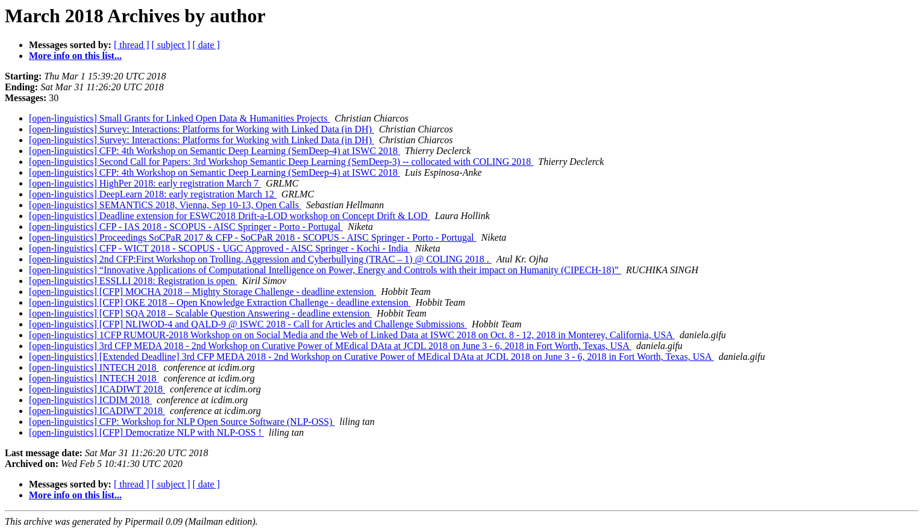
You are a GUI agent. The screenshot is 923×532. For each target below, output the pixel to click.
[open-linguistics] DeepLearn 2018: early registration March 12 (153, 194)
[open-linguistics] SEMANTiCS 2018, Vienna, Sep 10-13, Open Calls (165, 205)
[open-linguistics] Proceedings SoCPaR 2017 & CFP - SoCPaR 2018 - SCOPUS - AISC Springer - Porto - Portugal (253, 237)
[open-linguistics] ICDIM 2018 (90, 400)
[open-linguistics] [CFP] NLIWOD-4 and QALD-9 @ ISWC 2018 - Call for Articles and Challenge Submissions (248, 324)
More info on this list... (75, 56)
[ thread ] (131, 45)
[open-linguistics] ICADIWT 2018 (97, 389)
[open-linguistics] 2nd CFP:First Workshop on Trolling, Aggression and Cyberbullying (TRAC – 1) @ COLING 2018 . (260, 259)
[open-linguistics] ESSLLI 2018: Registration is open (133, 281)
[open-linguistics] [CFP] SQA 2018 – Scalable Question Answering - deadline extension (200, 313)
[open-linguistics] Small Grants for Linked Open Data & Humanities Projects (179, 118)
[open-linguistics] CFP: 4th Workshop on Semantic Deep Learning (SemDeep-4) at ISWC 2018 (214, 151)
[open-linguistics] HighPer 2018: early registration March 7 (145, 183)
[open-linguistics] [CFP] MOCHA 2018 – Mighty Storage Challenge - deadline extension (202, 291)
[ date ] (206, 45)
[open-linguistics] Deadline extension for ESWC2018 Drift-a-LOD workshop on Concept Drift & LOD (229, 216)
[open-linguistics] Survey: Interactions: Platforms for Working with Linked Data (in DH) (201, 129)
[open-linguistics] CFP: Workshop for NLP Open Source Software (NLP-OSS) (182, 421)
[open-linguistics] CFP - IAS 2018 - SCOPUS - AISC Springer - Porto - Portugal (186, 226)
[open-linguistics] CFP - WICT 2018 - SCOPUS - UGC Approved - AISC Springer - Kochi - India (219, 248)
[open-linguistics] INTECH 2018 (94, 367)
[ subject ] (171, 45)
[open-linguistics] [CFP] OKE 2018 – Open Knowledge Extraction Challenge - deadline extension (220, 302)
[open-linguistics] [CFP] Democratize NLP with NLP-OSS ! (146, 432)
